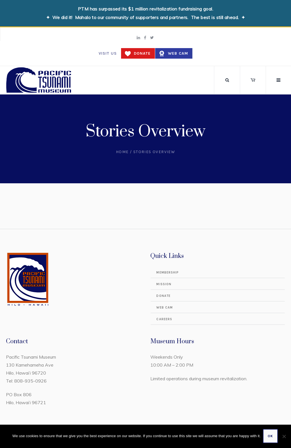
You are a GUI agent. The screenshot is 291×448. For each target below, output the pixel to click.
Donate (142, 53)
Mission (163, 284)
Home (122, 151)
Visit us (108, 53)
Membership (167, 272)
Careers (164, 319)
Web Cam (178, 53)
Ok (271, 437)
